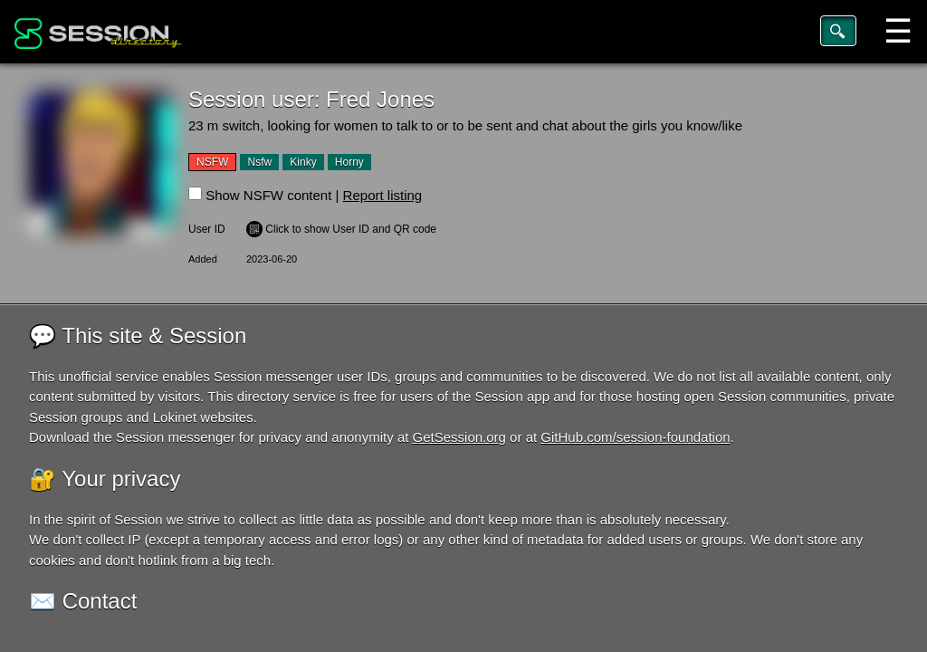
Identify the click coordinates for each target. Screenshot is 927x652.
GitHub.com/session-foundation (635, 437)
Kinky (303, 162)
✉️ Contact (83, 601)
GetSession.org (459, 437)
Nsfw (259, 162)
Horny (349, 162)
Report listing (383, 195)
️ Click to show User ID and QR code (341, 229)
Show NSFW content (268, 195)
